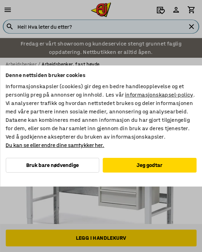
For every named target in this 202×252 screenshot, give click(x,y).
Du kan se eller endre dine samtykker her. (55, 145)
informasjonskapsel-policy (159, 94)
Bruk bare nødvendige (52, 165)
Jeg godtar (149, 165)
